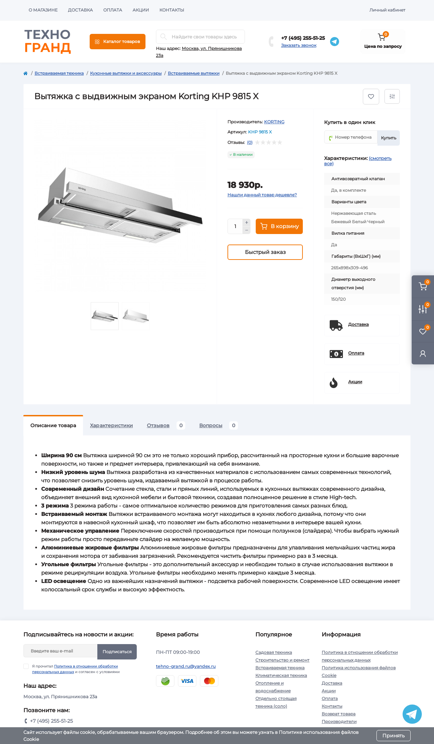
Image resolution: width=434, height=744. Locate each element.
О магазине (43, 10)
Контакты (171, 10)
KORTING (274, 121)
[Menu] (117, 41)
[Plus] (246, 222)
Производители (339, 721)
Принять (393, 735)
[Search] (163, 37)
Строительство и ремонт (282, 660)
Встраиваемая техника (59, 73)
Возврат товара (339, 713)
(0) (250, 142)
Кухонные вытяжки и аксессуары (126, 73)
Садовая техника (273, 652)
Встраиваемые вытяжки (193, 73)
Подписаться (117, 651)
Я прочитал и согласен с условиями (76, 669)
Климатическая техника (281, 675)
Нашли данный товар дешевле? (262, 194)
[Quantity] (235, 226)
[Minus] (246, 230)
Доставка (80, 10)
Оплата (112, 10)
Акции (141, 10)
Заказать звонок (298, 45)
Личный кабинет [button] (387, 10)
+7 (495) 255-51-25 (303, 38)
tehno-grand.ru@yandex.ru (186, 666)
